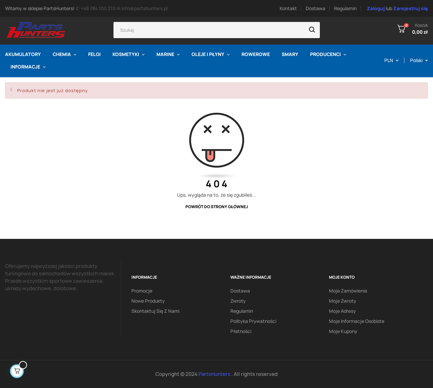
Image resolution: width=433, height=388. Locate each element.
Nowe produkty (148, 301)
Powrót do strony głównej (216, 207)
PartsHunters (215, 374)
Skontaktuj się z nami (155, 311)
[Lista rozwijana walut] (391, 60)
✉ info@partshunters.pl (142, 8)
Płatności (240, 331)
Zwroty (238, 301)
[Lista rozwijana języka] (419, 60)
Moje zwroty (342, 301)
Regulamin (345, 8)
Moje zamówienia (348, 290)
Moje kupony (343, 331)
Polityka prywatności (253, 321)
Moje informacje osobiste (356, 321)
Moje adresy (342, 311)
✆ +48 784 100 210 (96, 8)
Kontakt (288, 8)
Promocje (141, 290)
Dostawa (315, 8)
